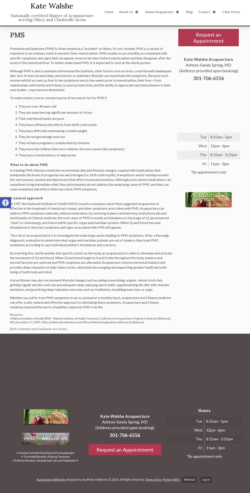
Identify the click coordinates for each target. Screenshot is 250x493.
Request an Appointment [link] (208, 37)
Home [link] (109, 12)
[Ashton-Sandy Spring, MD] (125, 368)
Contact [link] (204, 12)
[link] (5, 202)
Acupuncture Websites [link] (51, 479)
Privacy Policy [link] (171, 479)
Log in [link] (206, 479)
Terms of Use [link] (153, 479)
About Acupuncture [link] (159, 12)
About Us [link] (126, 12)
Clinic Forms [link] (231, 12)
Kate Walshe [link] (52, 6)
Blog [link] (189, 12)
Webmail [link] (189, 479)
